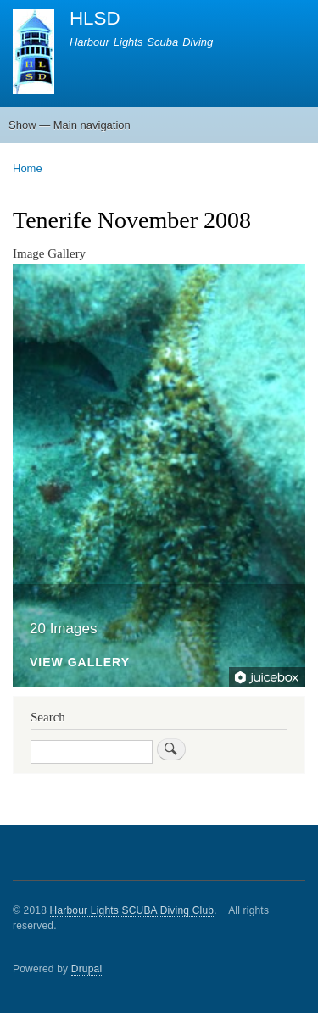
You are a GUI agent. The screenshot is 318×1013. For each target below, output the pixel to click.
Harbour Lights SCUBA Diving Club (132, 910)
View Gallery (80, 662)
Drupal (87, 969)
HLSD (95, 18)
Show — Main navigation (69, 125)
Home (27, 168)
